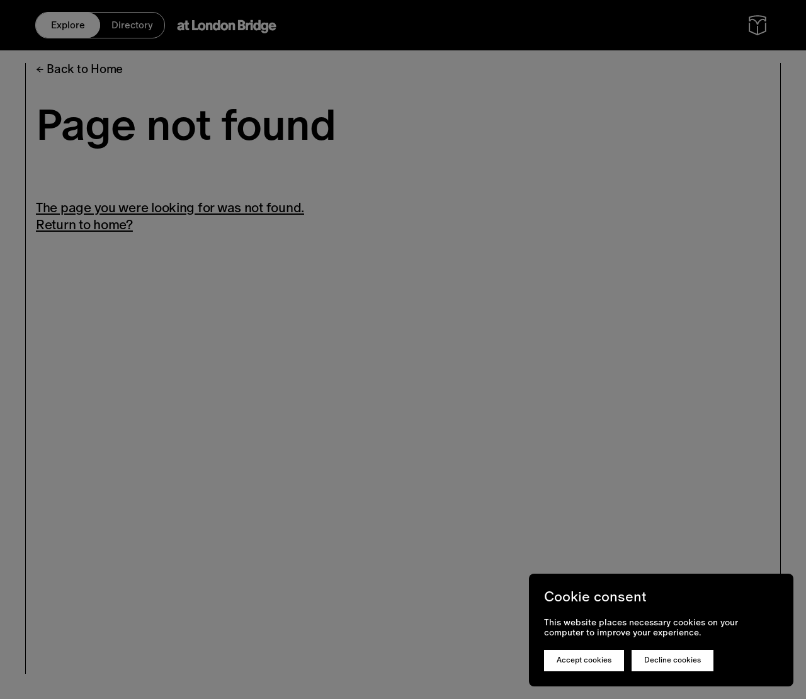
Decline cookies (672, 660)
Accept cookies (584, 660)
